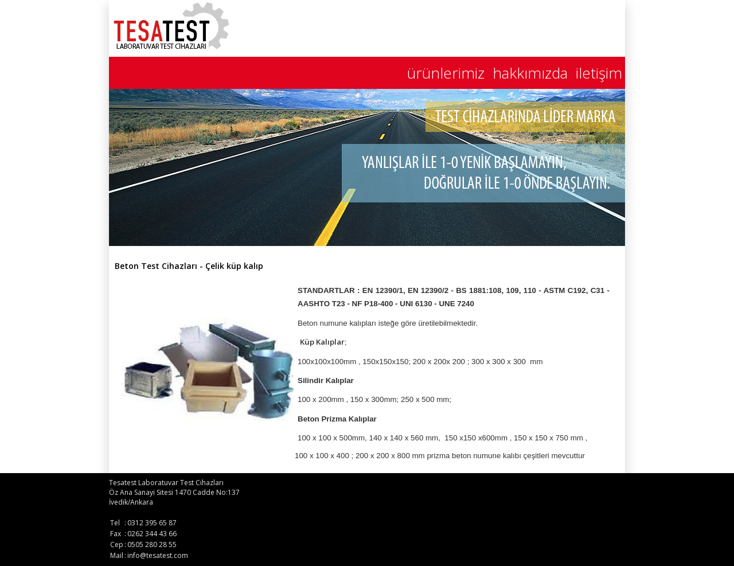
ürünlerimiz (446, 73)
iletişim (599, 73)
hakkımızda (530, 73)
